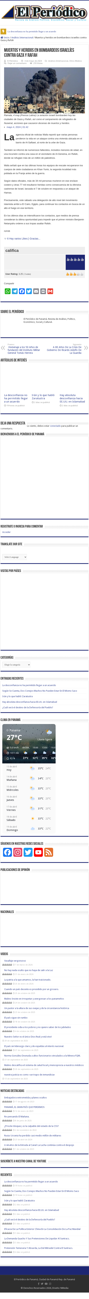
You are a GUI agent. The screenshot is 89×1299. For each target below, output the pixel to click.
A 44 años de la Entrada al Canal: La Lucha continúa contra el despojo (39, 1145)
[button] (11, 753)
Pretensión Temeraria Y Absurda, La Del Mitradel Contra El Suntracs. (38, 1248)
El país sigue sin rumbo (16, 1017)
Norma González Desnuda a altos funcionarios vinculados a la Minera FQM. (42, 1055)
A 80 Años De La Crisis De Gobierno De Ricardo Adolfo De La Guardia (63, 348)
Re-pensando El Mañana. (16, 1116)
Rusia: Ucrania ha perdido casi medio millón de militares (32, 1135)
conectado (55, 426)
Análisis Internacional (22, 37)
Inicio (5, 37)
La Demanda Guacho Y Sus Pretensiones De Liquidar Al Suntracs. (36, 1238)
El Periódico (12, 61)
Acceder (6, 532)
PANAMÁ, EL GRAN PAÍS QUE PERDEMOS (24, 1107)
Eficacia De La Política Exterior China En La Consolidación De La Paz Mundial (42, 1229)
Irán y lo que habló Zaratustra (43, 397)
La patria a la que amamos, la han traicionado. (27, 979)
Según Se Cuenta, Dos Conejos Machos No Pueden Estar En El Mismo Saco (39, 690)
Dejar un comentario (17, 63)
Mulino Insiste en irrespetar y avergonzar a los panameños (34, 998)
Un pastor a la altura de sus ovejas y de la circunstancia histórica (36, 1008)
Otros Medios (75, 61)
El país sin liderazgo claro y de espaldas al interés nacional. (34, 1046)
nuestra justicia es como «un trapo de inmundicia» (29, 1074)
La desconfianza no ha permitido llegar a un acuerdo (32, 31)
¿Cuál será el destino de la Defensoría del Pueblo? (27, 707)
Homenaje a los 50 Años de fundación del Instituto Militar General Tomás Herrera (26, 348)
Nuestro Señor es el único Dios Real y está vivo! (28, 1036)
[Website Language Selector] (14, 557)
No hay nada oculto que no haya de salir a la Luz (28, 970)
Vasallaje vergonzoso (15, 960)
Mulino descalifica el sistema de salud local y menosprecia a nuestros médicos (44, 1065)
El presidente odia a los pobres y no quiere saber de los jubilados (37, 1027)
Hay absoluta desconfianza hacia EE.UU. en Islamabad (72, 398)
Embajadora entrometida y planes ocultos (25, 1097)
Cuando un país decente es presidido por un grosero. (31, 989)
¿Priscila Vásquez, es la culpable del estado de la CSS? (31, 1126)
